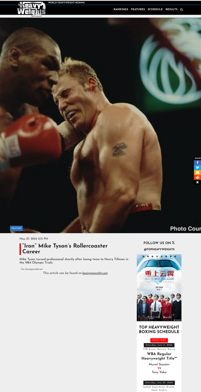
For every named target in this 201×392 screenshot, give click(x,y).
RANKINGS (121, 9)
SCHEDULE (155, 9)
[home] (31, 9)
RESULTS (171, 9)
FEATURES (138, 9)
